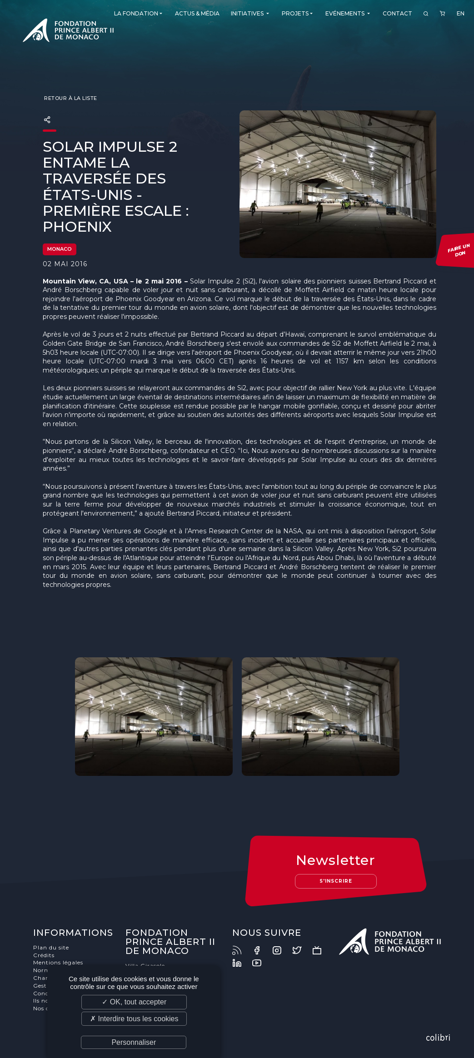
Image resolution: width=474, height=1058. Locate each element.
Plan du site (51, 947)
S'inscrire (335, 881)
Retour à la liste (70, 98)
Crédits (44, 955)
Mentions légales (58, 962)
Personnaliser (133, 1042)
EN (460, 13)
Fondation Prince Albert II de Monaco (68, 31)
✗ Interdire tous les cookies (134, 1019)
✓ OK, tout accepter (134, 1002)
